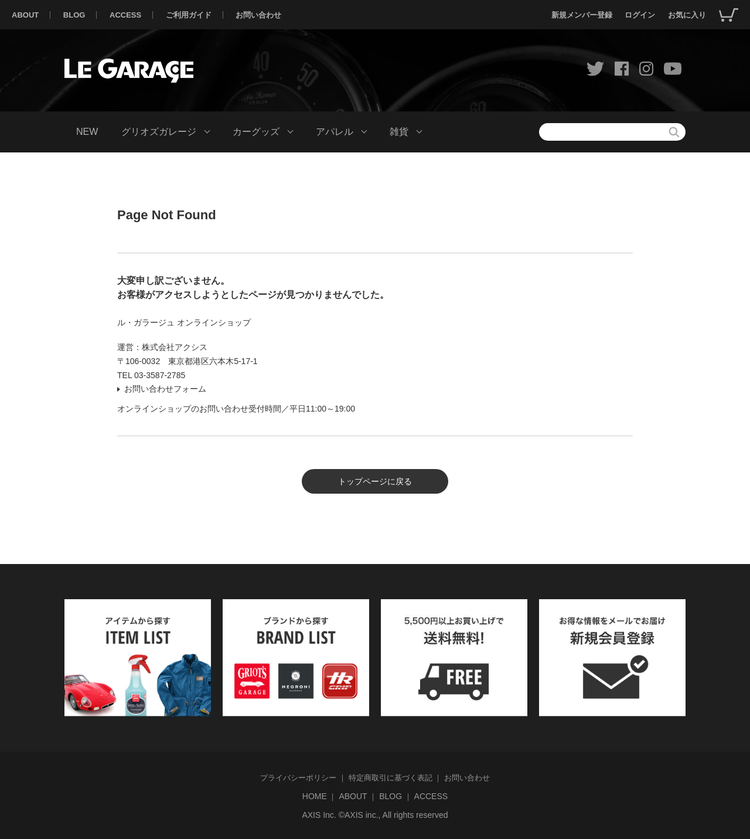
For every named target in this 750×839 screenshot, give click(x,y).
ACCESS (125, 15)
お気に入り (687, 15)
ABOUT (25, 15)
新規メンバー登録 (581, 15)
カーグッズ (256, 132)
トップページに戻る (375, 481)
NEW (87, 132)
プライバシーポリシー (298, 777)
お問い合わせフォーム (165, 388)
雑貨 (399, 132)
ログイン (640, 15)
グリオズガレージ (158, 132)
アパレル (334, 132)
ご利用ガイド (189, 15)
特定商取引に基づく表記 (390, 777)
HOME (314, 796)
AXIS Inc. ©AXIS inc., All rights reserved (375, 815)
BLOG (74, 15)
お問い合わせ (258, 15)
